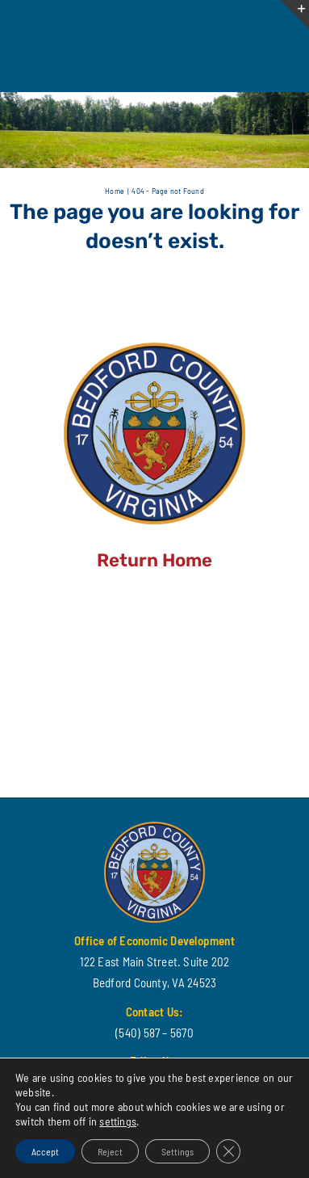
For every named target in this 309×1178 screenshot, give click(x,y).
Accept (45, 1151)
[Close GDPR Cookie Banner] (228, 1151)
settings (117, 1121)
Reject (110, 1151)
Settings (177, 1151)
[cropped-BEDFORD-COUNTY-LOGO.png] (154, 348)
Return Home (154, 560)
